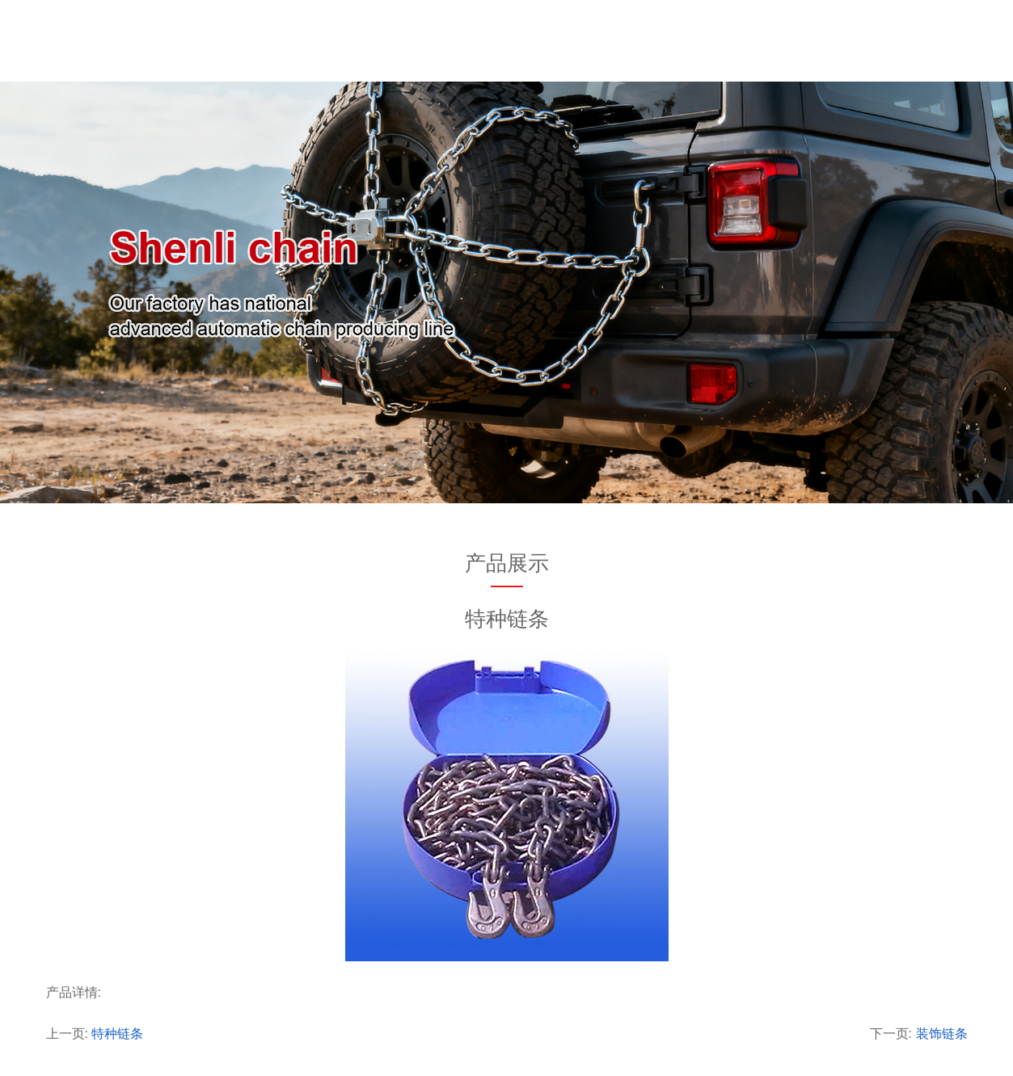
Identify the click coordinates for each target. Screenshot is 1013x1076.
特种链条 (117, 1033)
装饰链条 (942, 1033)
